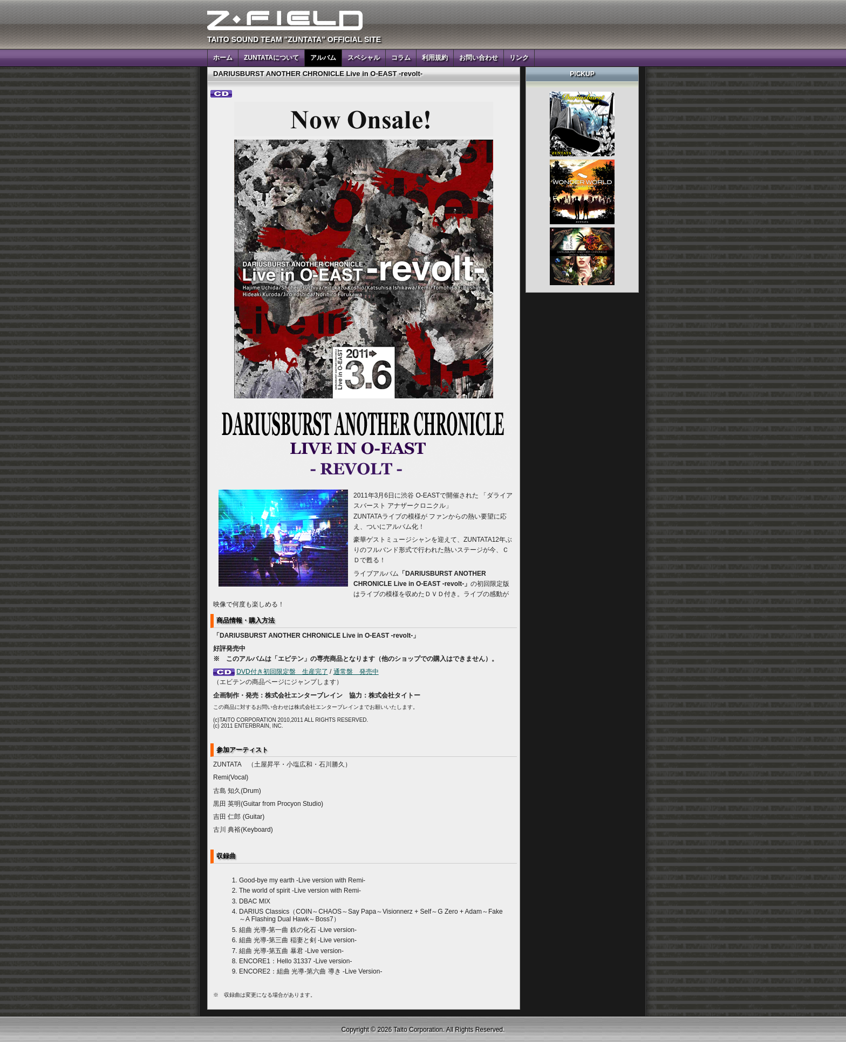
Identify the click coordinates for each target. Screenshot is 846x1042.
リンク (519, 57)
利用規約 (435, 57)
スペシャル (363, 57)
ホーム (223, 57)
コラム (401, 57)
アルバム (323, 57)
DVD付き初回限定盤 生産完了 (282, 671)
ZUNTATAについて (271, 57)
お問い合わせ (478, 57)
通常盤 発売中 (356, 671)
